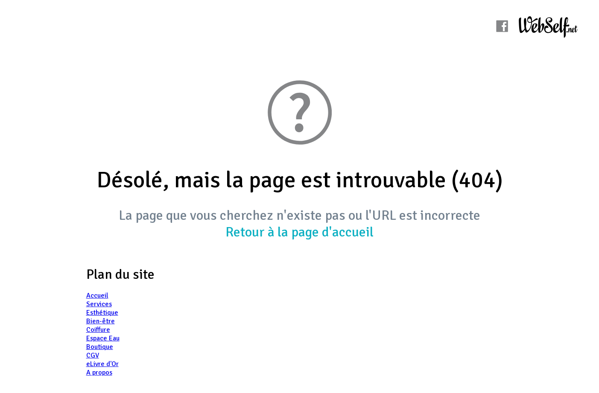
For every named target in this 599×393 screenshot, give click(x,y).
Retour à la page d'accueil (299, 232)
